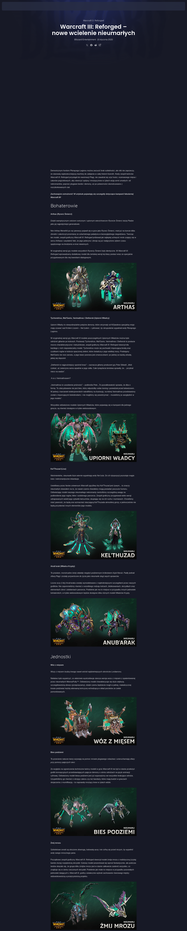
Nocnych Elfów (121, 834)
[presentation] (11, 6)
